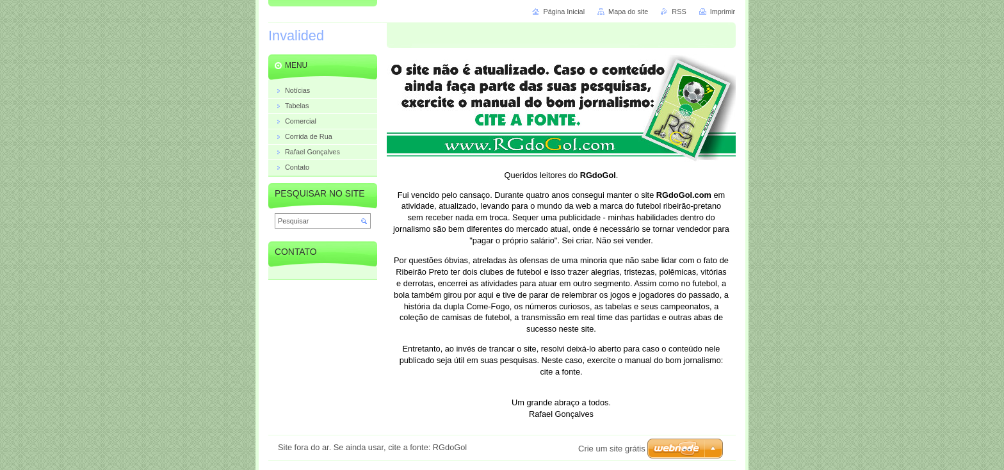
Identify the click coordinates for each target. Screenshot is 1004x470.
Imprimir (722, 11)
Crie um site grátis (611, 448)
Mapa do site (628, 11)
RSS (679, 11)
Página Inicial (564, 11)
